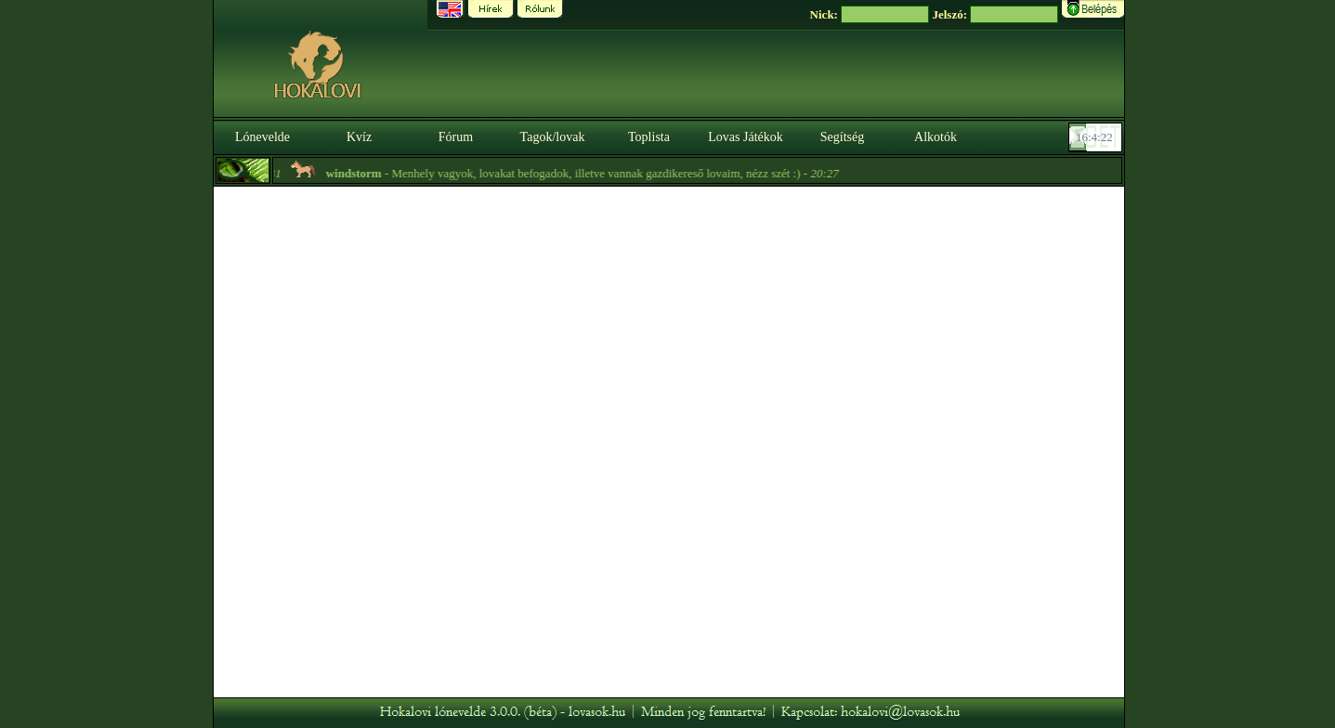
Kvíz (359, 137)
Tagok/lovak (552, 137)
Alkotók (935, 137)
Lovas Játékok (745, 137)
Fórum (455, 137)
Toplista (649, 137)
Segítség (842, 137)
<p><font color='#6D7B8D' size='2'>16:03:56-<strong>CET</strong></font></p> (1097, 137)
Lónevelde (262, 137)
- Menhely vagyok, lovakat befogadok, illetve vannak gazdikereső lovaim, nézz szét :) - (584, 173)
